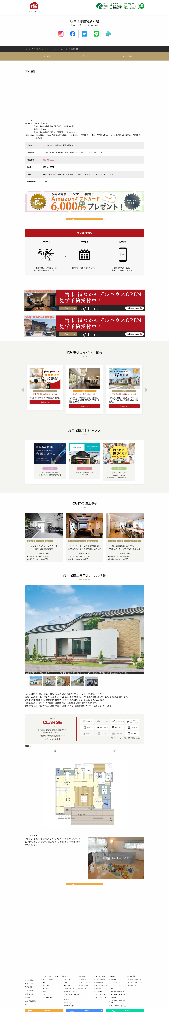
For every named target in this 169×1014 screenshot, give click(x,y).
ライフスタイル (99, 984)
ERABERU (66, 993)
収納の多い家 (100, 990)
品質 (44, 1002)
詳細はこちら (45, 406)
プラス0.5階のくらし (102, 993)
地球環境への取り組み (117, 999)
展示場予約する (85, 221)
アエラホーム (116, 990)
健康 (44, 990)
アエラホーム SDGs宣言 (118, 1002)
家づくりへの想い (48, 987)
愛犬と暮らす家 (100, 1002)
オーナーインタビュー (87, 990)
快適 (44, 999)
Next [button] (146, 394)
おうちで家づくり (30, 988)
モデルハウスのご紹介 (124, 56)
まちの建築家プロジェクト (71, 996)
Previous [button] (23, 394)
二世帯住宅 (99, 999)
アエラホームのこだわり (49, 984)
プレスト (66, 990)
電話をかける (127, 1009)
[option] (45, 391)
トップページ (29, 984)
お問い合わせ (29, 1002)
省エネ (45, 996)
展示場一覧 (28, 995)
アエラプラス (116, 993)
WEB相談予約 (87, 1009)
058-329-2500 (48, 160)
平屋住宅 (98, 996)
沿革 (112, 996)
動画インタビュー (86, 993)
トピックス (84, 56)
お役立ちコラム (132, 993)
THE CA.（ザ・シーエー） (71, 999)
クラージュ (66, 987)
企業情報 (112, 984)
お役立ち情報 (131, 984)
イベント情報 (45, 56)
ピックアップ (29, 991)
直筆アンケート (85, 996)
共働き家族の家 (100, 987)
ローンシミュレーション (135, 990)
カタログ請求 (29, 998)
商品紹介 (65, 984)
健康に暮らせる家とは (134, 987)
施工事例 (82, 984)
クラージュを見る (51, 743)
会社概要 (113, 987)
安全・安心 (46, 993)
